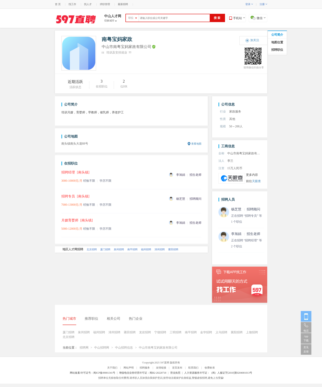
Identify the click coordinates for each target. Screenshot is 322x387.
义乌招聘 (221, 332)
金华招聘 (206, 332)
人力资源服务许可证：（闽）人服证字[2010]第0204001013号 (218, 372)
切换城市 (110, 20)
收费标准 (210, 367)
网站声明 (129, 367)
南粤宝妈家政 (117, 39)
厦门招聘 (105, 249)
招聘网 (84, 347)
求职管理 (105, 4)
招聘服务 (145, 367)
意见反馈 (306, 349)
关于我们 (112, 367)
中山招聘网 (101, 347)
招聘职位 (277, 49)
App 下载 (306, 338)
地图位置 (277, 42)
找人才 (88, 4)
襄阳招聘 (237, 332)
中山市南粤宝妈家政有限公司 (158, 347)
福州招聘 (146, 249)
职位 (131, 17)
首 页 (58, 4)
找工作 (72, 4)
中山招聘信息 (124, 347)
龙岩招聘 (145, 332)
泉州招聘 (119, 249)
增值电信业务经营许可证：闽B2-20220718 (142, 372)
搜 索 (217, 18)
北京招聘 (92, 249)
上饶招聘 (252, 332)
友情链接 (161, 367)
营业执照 (175, 372)
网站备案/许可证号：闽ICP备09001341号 (92, 372)
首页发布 (177, 367)
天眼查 (256, 181)
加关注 (254, 40)
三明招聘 (175, 332)
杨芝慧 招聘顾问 (245, 209)
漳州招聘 (160, 249)
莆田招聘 (173, 249)
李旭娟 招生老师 (245, 234)
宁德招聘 (160, 332)
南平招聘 (132, 249)
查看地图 (196, 143)
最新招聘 (123, 4)
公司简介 (277, 34)
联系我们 (193, 367)
